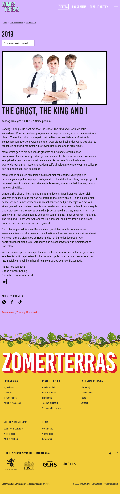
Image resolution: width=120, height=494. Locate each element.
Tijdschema (9, 387)
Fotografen (47, 438)
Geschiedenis (31, 22)
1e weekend (8, 312)
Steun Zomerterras (15, 422)
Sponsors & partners (13, 428)
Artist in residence (12, 402)
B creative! (45, 483)
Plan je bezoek (99, 7)
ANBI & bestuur (11, 438)
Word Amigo (9, 433)
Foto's (83, 397)
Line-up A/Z (9, 392)
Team (45, 422)
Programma (79, 7)
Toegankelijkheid (50, 402)
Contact (84, 402)
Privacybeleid (109, 483)
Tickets (63, 7)
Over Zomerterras (16, 22)
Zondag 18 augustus (28, 312)
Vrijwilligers (47, 433)
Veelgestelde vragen (51, 407)
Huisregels (47, 397)
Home (5, 22)
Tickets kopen (10, 397)
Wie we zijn (86, 387)
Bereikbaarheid (49, 387)
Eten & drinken (49, 392)
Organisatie (47, 428)
